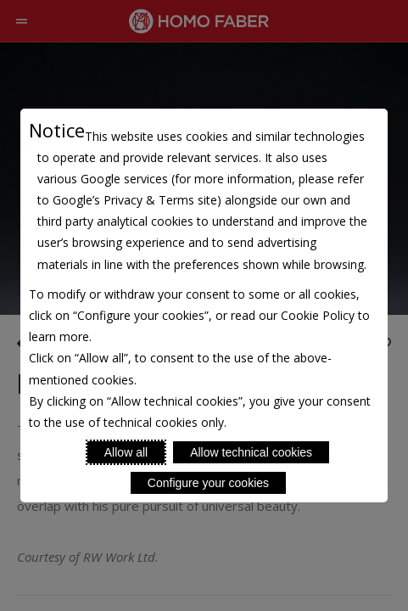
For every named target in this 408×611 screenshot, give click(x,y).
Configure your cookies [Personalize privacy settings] (208, 483)
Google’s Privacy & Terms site (135, 200)
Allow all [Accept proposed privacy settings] (126, 452)
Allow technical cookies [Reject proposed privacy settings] (251, 452)
